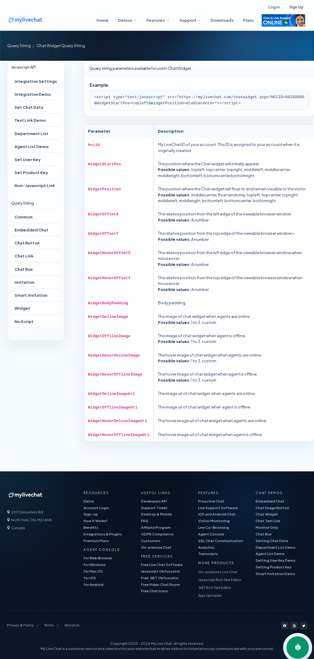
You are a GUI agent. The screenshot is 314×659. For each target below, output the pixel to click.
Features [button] (155, 20)
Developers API (154, 501)
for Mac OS (93, 571)
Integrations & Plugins (102, 534)
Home (102, 20)
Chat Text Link (268, 520)
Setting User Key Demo (276, 560)
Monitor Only (267, 527)
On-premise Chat (156, 547)
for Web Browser (97, 558)
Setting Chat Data (272, 540)
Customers (150, 540)
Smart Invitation (31, 295)
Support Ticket (154, 508)
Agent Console (211, 534)
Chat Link (24, 256)
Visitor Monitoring (214, 520)
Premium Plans (96, 540)
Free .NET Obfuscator (160, 578)
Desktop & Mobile (156, 514)
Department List (31, 133)
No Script (24, 321)
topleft (197, 169)
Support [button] (187, 20)
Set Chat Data (29, 107)
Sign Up (296, 7)
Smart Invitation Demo (275, 573)
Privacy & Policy (20, 625)
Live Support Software (218, 508)
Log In (274, 7)
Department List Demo (276, 547)
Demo (88, 501)
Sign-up (90, 514)
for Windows (94, 564)
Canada (16, 527)
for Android (93, 584)
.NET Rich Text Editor (214, 587)
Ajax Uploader (210, 595)
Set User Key (28, 159)
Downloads (222, 20)
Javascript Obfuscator (160, 571)
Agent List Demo (31, 146)
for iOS (89, 578)
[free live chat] (43, 20)
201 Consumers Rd (25, 512)
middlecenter (203, 194)
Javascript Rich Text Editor (219, 579)
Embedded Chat (31, 230)
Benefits (90, 527)
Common (24, 217)
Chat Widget (267, 514)
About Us (72, 625)
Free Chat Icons (154, 591)
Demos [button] (125, 20)
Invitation (24, 282)
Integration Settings (36, 81)
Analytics (206, 547)
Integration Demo (33, 94)
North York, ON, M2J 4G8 (29, 520)
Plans (248, 20)
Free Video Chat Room (160, 584)
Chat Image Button (272, 508)
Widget (22, 308)
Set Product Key (31, 172)
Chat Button (27, 243)
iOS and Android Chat (217, 514)
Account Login (96, 508)
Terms (49, 625)
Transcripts (208, 553)
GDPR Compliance (157, 534)
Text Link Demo (30, 120)
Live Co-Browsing (213, 527)
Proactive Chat (211, 501)
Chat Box (24, 269)
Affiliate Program (156, 527)
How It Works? (95, 520)
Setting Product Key (273, 567)
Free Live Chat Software (162, 564)
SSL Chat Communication (220, 540)
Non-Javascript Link (35, 185)
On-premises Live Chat (217, 572)
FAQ (144, 520)
